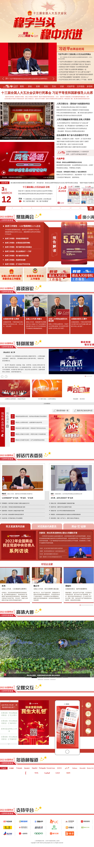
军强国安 (72, 67)
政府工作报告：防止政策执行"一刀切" (18, 251)
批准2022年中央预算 (40, 98)
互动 (54, 86)
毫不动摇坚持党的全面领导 (84, 74)
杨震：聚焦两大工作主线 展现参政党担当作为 (51, 556)
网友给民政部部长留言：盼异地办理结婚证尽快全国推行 (31, 416)
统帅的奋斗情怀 (64, 67)
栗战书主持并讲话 (9, 96)
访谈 (62, 86)
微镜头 (88, 62)
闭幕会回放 (67, 98)
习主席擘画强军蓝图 (82, 67)
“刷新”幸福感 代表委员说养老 (65, 141)
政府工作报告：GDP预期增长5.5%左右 (22, 226)
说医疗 (82, 141)
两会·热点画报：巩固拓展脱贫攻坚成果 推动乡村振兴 (43, 675)
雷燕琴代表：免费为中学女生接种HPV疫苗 (61, 507)
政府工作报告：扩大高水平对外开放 (17, 264)
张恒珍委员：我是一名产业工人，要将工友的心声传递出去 (65, 518)
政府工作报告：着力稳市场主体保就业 (18, 247)
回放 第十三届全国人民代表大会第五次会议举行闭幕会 (35, 191)
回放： (58, 107)
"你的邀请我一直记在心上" (80, 77)
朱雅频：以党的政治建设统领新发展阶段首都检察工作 (20, 183)
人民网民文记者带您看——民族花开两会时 (15, 399)
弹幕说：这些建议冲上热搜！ (65, 139)
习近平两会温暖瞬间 (65, 77)
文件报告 (81, 86)
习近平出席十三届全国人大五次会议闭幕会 (74, 54)
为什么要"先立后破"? (84, 72)
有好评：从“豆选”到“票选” (83, 139)
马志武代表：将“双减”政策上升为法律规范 (12, 518)
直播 (38, 86)
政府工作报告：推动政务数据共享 (17, 238)
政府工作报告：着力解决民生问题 (17, 255)
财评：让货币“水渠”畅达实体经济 (76, 154)
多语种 (90, 86)
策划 (46, 86)
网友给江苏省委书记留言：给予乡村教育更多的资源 (30, 440)
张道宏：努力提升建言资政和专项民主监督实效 (51, 548)
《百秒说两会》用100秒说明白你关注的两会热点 (71, 128)
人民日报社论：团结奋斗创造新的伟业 (73, 104)
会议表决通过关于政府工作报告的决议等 (14, 98)
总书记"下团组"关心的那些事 (68, 69)
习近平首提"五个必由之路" (67, 74)
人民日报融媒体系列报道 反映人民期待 (73, 119)
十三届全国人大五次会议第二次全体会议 (37, 199)
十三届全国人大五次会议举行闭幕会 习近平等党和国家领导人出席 (47, 93)
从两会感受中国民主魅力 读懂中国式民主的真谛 (71, 147)
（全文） (57, 96)
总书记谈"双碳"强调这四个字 (68, 72)
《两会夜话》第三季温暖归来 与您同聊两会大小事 (72, 126)
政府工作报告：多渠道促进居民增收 (17, 243)
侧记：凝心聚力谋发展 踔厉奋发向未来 (80, 98)
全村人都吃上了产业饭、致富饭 (82, 79)
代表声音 (71, 86)
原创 (30, 86)
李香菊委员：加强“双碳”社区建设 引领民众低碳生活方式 (15, 503)
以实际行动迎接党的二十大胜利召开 (77, 151)
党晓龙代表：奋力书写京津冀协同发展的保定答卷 (63, 510)
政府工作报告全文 (29, 98)
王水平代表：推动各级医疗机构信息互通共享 (13, 514)
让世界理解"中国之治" (78, 64)
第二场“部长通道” (29, 201)
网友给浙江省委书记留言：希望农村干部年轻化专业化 (31, 428)
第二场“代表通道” (42, 201)
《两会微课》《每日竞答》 (79, 399)
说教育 (86, 141)
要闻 (22, 86)
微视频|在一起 (82, 69)
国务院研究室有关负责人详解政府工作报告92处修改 (72, 110)
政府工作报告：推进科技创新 (15, 260)
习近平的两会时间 (64, 64)
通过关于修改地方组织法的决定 (46, 96)
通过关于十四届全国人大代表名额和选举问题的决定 (72, 96)
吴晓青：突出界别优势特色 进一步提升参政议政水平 (52, 551)
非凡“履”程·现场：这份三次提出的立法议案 (69, 144)
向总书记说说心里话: (65, 79)
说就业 (77, 141)
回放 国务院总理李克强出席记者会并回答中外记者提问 (35, 193)
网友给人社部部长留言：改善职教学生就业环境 (29, 422)
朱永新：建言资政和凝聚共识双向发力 (49, 554)
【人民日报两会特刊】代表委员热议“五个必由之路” (72, 123)
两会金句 (88, 64)
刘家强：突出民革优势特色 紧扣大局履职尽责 (58, 533)
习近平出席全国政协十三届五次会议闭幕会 (72, 62)
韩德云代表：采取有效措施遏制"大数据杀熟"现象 (63, 503)
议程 (48, 187)
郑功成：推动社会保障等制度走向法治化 (69, 162)
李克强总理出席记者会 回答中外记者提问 (74, 107)
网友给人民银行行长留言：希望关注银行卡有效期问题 (31, 434)
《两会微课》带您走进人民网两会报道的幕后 (70, 131)
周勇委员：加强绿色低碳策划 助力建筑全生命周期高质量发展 (66, 514)
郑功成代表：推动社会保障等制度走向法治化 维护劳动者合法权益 (59, 183)
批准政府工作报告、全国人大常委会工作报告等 (26, 96)
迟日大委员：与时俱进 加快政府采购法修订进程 (13, 507)
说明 (88, 96)
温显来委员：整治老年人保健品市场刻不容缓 (13, 510)
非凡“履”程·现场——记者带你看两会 (47, 399)
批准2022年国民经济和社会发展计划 (54, 98)
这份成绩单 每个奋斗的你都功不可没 (72, 135)
